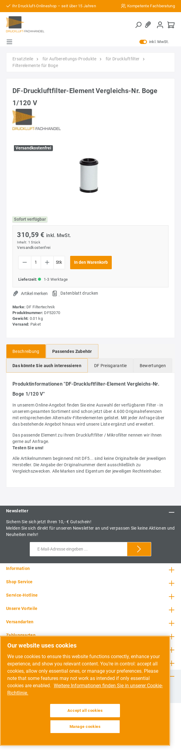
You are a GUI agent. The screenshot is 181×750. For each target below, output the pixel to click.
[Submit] (139, 549)
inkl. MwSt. (154, 41)
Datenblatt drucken (79, 293)
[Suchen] (138, 24)
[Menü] (9, 42)
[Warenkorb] (171, 24)
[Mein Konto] (160, 24)
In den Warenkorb (91, 262)
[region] (85, 691)
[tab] (26, 351)
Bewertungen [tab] (153, 365)
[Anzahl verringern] (24, 262)
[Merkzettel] (149, 24)
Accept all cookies (85, 710)
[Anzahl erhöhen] (47, 262)
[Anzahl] (36, 262)
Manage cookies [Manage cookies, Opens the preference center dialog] (85, 726)
